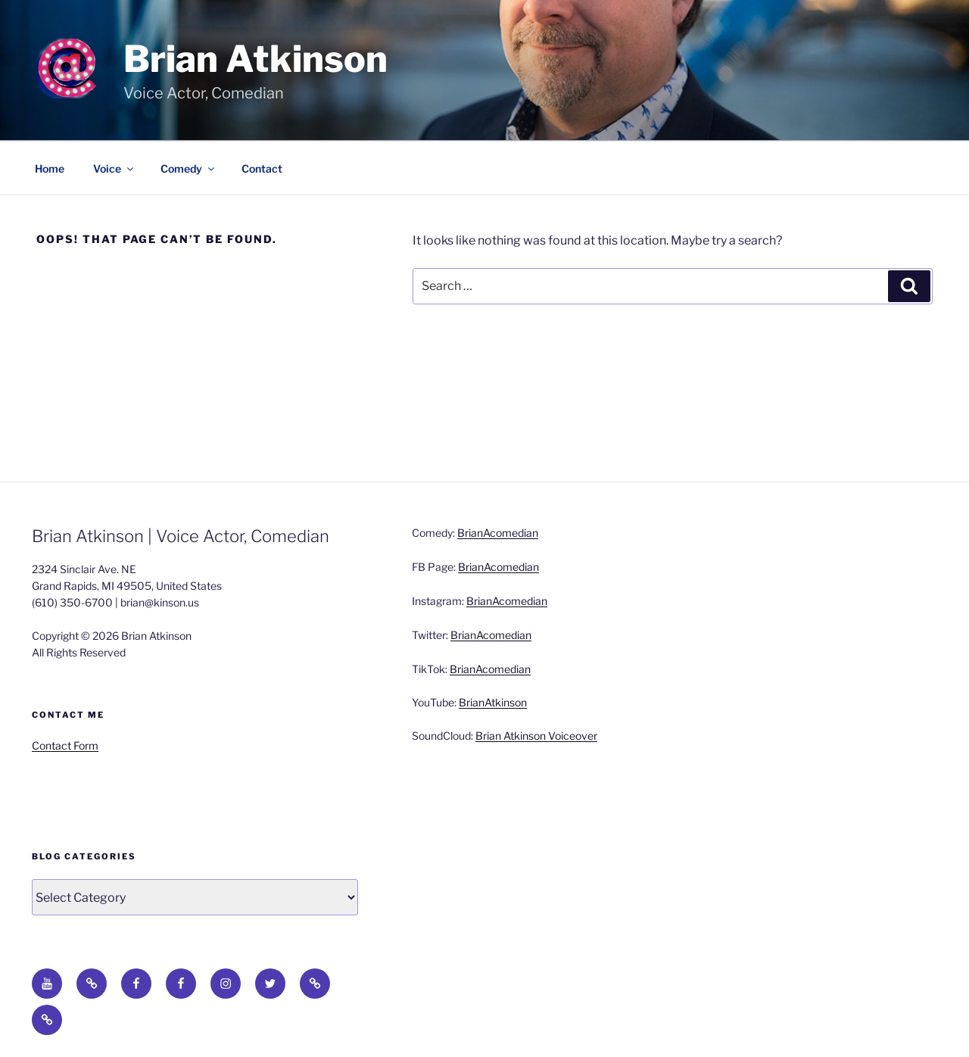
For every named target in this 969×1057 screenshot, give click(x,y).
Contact (261, 168)
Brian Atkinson (255, 59)
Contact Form (65, 745)
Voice (114, 168)
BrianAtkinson (493, 702)
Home (49, 168)
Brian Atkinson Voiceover (536, 735)
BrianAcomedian (497, 532)
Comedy (188, 168)
